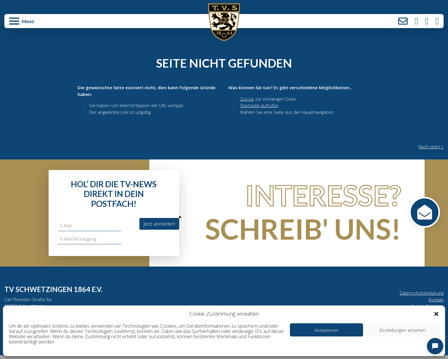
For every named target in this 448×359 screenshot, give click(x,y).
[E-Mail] (90, 227)
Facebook (427, 21)
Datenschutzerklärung (421, 295)
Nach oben (430, 148)
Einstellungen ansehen (402, 330)
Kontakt (403, 21)
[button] (436, 314)
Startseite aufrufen (259, 106)
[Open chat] (435, 346)
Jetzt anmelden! (159, 225)
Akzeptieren (326, 330)
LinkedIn (437, 21)
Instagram (416, 21)
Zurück (247, 99)
